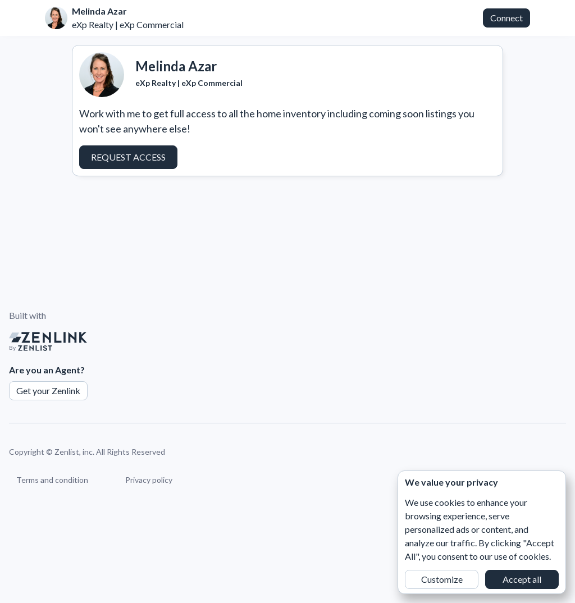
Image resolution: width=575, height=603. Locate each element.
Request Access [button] (128, 157)
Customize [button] (442, 579)
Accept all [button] (522, 579)
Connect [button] (506, 17)
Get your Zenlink (48, 390)
